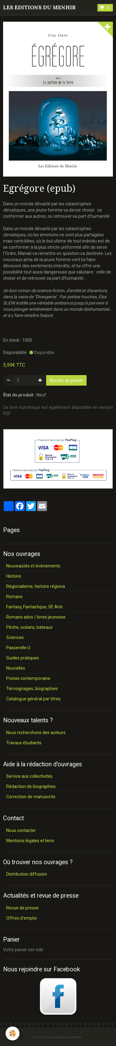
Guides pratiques (22, 657)
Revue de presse (22, 907)
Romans (14, 596)
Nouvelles (15, 668)
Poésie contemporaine (28, 678)
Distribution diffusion (26, 874)
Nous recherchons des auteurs (36, 732)
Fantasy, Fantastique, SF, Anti (34, 606)
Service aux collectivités (29, 776)
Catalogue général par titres (33, 698)
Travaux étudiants (23, 742)
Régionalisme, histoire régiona (35, 586)
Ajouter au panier (66, 380)
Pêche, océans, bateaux (29, 627)
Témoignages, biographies (32, 688)
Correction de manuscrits (30, 796)
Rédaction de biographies (31, 786)
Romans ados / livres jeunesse (36, 617)
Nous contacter (21, 830)
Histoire (13, 576)
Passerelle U (18, 647)
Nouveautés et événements (33, 565)
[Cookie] (12, 1033)
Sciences (15, 637)
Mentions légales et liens (30, 840)
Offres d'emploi (21, 918)
